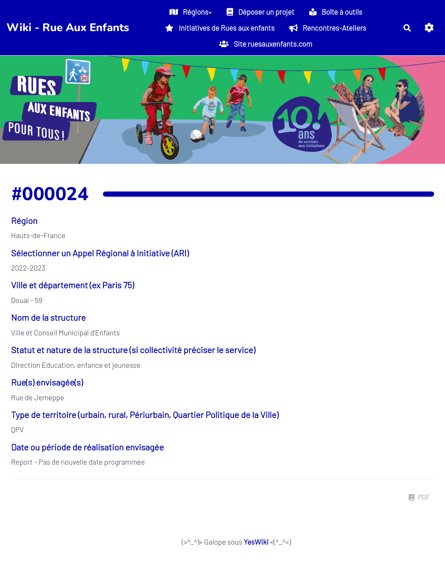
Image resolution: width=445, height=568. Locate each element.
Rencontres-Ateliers (327, 27)
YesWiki (255, 541)
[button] (429, 27)
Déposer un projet (261, 11)
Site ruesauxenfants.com (265, 43)
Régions (191, 11)
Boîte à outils (335, 11)
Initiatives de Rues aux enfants (219, 27)
